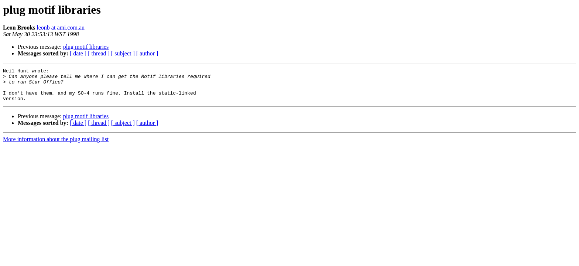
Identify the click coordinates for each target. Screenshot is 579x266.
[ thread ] (99, 53)
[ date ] (78, 53)
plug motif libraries (86, 47)
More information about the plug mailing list (56, 146)
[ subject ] (123, 53)
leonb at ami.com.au (61, 27)
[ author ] (147, 53)
